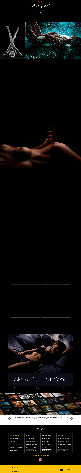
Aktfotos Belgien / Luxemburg (62, 447)
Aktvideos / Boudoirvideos (62, 450)
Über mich (27, 435)
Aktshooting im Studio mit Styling (31, 450)
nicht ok (68, 469)
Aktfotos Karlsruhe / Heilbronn (46, 444)
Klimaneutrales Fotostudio (30, 438)
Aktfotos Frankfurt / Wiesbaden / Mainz (47, 435)
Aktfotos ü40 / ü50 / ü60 (29, 449)
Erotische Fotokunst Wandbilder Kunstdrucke (16, 447)
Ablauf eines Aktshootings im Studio (63, 449)
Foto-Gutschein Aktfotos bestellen (15, 444)
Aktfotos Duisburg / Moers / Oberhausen (48, 446)
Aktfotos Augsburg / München (46, 449)
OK (61, 469)
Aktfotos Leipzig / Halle (45, 441)
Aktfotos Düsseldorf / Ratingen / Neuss (63, 441)
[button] (9, 418)
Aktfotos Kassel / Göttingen (46, 438)
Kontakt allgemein (12, 441)
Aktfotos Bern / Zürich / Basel (62, 443)
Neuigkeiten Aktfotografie (13, 450)
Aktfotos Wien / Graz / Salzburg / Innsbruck (64, 444)
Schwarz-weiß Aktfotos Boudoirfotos (31, 441)
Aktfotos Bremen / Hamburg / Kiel (47, 450)
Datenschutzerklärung (16, 471)
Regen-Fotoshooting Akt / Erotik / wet (31, 447)
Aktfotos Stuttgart (60, 435)
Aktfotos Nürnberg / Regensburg (46, 447)
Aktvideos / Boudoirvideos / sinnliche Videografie (41, 455)
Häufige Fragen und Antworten (14, 435)
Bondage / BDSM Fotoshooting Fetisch (31, 444)
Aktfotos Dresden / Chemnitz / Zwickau (63, 438)
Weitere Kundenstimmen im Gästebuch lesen (41, 423)
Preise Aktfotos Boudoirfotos (14, 438)
